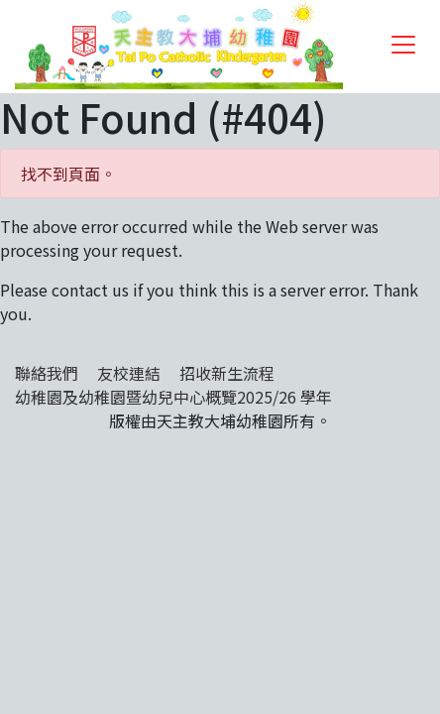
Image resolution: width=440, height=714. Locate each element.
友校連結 (129, 373)
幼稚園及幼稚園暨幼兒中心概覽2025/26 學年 (173, 397)
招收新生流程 (227, 373)
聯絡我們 (46, 373)
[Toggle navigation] (403, 44)
